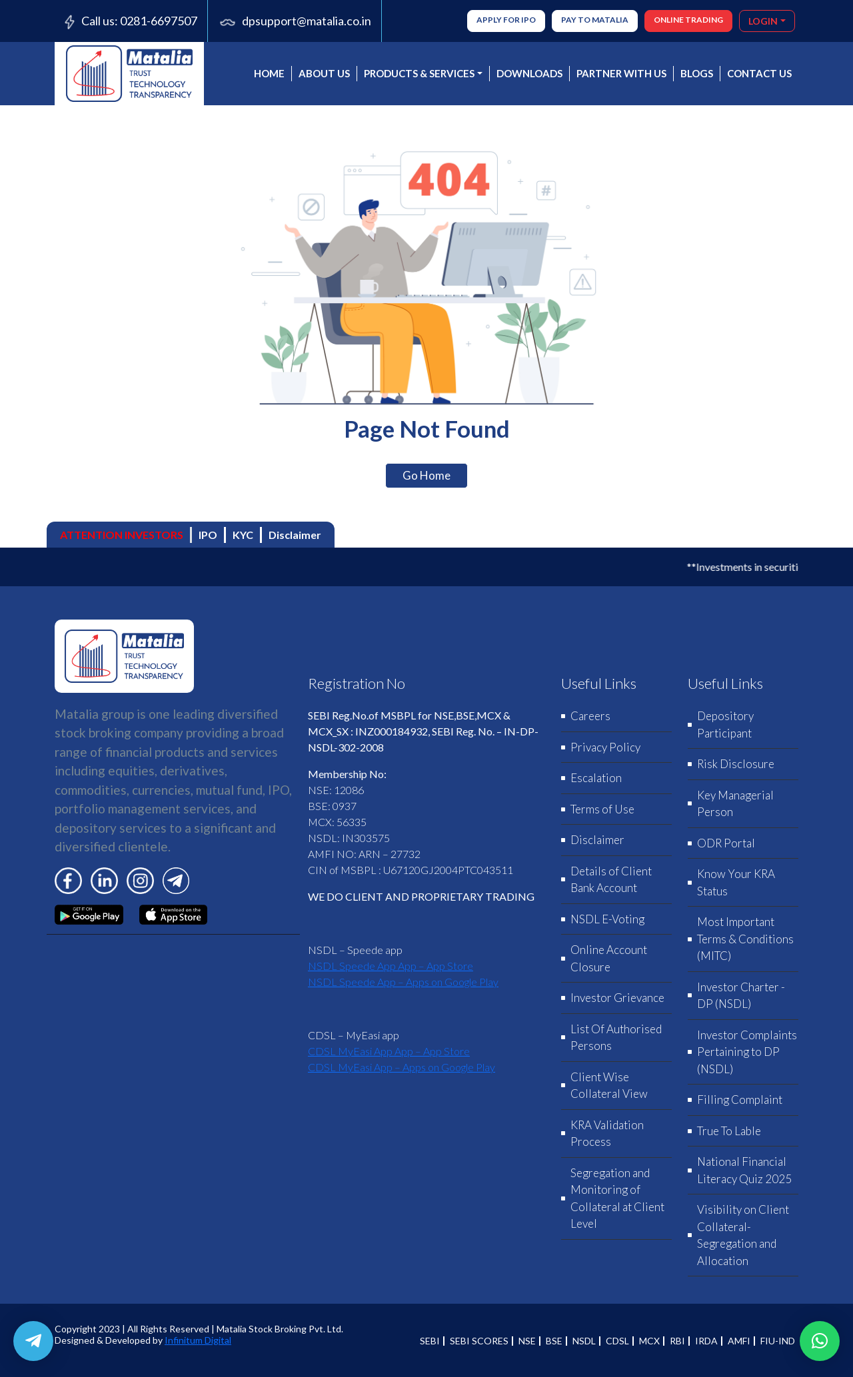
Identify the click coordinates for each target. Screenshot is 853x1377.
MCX (649, 1340)
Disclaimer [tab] (295, 534)
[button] (820, 1341)
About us (324, 73)
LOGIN (763, 21)
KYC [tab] (243, 534)
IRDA (706, 1340)
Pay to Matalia (594, 20)
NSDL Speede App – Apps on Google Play (403, 981)
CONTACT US (759, 73)
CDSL (617, 1340)
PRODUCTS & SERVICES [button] (419, 73)
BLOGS (696, 73)
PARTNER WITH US (621, 73)
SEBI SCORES (479, 1340)
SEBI (430, 1340)
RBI (677, 1340)
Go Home (426, 475)
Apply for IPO (506, 20)
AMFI (739, 1340)
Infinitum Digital (198, 1340)
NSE (527, 1340)
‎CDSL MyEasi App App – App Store (389, 1051)
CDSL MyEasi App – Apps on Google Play (401, 1067)
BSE (554, 1340)
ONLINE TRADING (688, 20)
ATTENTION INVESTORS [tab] (121, 534)
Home (269, 73)
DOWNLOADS (529, 73)
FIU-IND (777, 1340)
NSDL (584, 1340)
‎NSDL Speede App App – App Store (390, 965)
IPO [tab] (208, 534)
